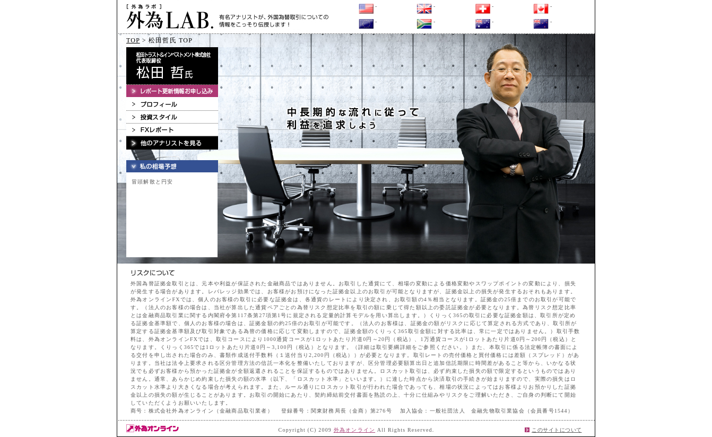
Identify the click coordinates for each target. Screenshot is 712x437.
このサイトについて (557, 430)
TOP (133, 40)
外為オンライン (354, 430)
